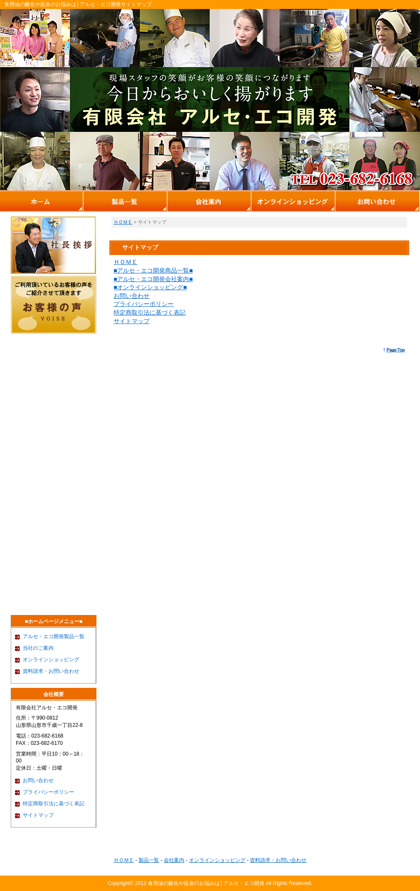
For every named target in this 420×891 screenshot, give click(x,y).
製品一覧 (148, 860)
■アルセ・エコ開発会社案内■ (153, 279)
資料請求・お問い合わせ (51, 671)
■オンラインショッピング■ (150, 287)
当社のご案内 (38, 648)
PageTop (396, 349)
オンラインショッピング (51, 660)
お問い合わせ (132, 295)
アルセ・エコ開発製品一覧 (53, 636)
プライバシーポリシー (144, 303)
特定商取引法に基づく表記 (150, 312)
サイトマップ (132, 321)
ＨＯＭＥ (123, 222)
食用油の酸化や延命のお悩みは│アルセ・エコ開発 (206, 883)
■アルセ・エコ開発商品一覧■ (153, 270)
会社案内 (174, 860)
